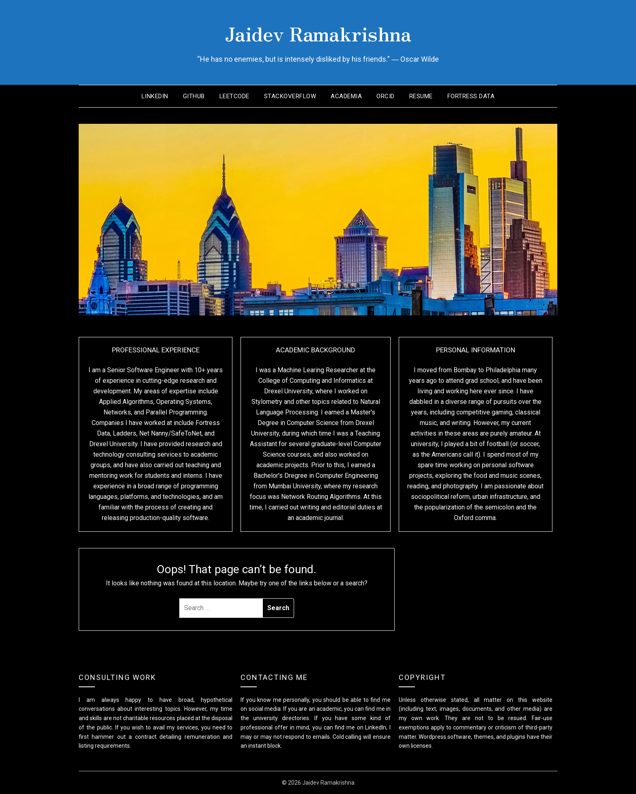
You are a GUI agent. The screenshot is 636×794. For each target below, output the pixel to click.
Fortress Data (471, 96)
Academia (346, 96)
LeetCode (234, 96)
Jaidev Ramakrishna (318, 33)
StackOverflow (290, 96)
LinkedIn (155, 96)
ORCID (385, 96)
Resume (421, 96)
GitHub (194, 96)
